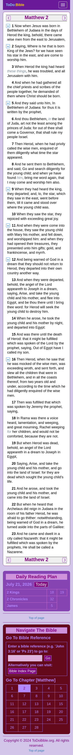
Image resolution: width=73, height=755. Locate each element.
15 (61, 704)
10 (61, 696)
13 (36, 704)
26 (12, 727)
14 (49, 704)
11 (12, 704)
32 (52, 599)
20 (61, 712)
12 (24, 704)
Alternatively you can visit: (30, 665)
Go (48, 658)
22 (24, 720)
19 (62, 592)
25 (61, 720)
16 (12, 712)
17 (24, 712)
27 (24, 727)
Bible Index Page (22, 671)
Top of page (36, 750)
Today (41, 584)
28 (36, 727)
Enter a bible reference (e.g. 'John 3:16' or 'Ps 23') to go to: (36, 648)
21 (12, 720)
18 (52, 592)
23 (36, 720)
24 (49, 720)
